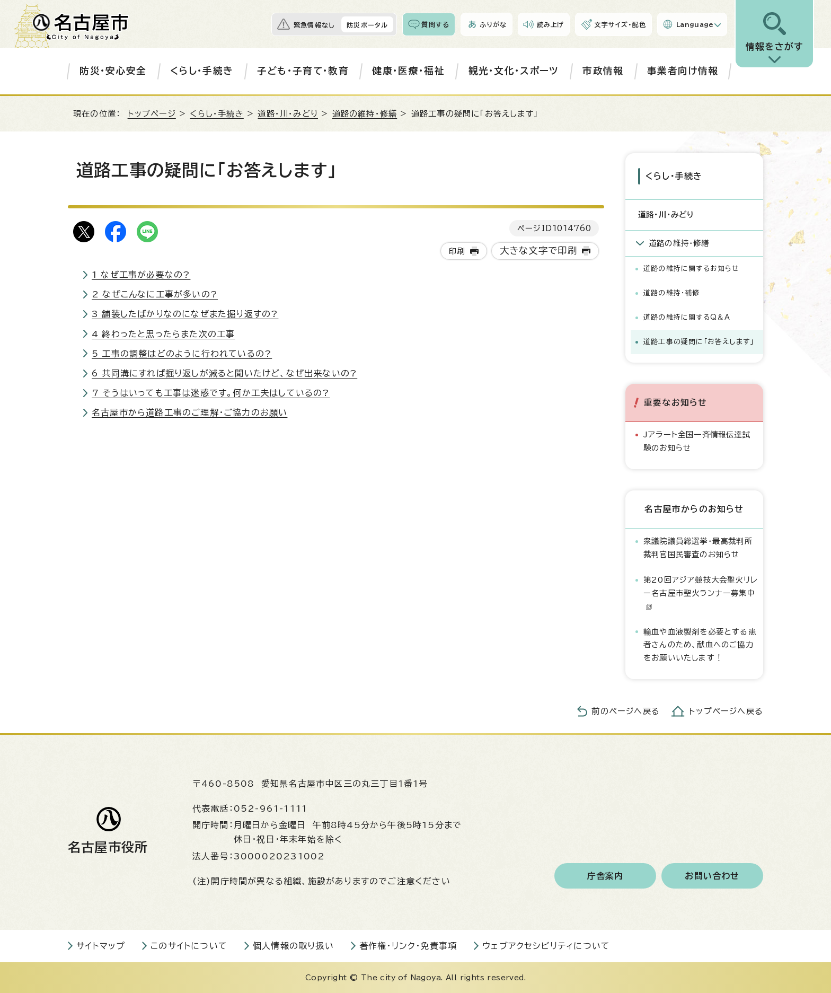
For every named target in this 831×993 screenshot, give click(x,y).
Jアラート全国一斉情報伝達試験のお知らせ (696, 440)
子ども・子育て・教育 (303, 70)
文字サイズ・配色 (620, 24)
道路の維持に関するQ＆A (686, 317)
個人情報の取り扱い (293, 946)
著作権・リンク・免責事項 (408, 946)
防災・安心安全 (112, 70)
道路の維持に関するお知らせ (691, 268)
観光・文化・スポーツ (513, 70)
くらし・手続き (201, 70)
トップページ (152, 114)
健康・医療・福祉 (408, 70)
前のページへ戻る (625, 711)
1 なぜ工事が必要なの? (141, 274)
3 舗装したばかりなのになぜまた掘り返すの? (185, 314)
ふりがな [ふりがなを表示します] (493, 24)
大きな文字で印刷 (539, 250)
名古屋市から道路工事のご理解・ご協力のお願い (189, 412)
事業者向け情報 (682, 70)
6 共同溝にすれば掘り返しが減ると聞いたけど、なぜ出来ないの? (224, 373)
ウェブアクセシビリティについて (546, 946)
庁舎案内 (605, 876)
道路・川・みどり (288, 114)
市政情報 (602, 70)
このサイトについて (189, 946)
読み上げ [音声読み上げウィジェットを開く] (550, 24)
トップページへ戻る (726, 711)
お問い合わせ (712, 876)
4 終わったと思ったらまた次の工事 (163, 334)
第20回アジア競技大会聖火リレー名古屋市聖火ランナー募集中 (700, 593)
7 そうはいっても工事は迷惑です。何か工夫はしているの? (211, 393)
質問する (435, 24)
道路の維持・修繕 (364, 114)
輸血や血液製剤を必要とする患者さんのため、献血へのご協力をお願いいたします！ (699, 645)
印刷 (457, 251)
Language (695, 24)
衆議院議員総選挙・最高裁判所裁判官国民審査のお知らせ (698, 547)
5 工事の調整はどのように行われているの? (182, 353)
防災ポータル (367, 25)
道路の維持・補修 (671, 292)
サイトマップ (100, 946)
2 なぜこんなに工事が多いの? (155, 294)
